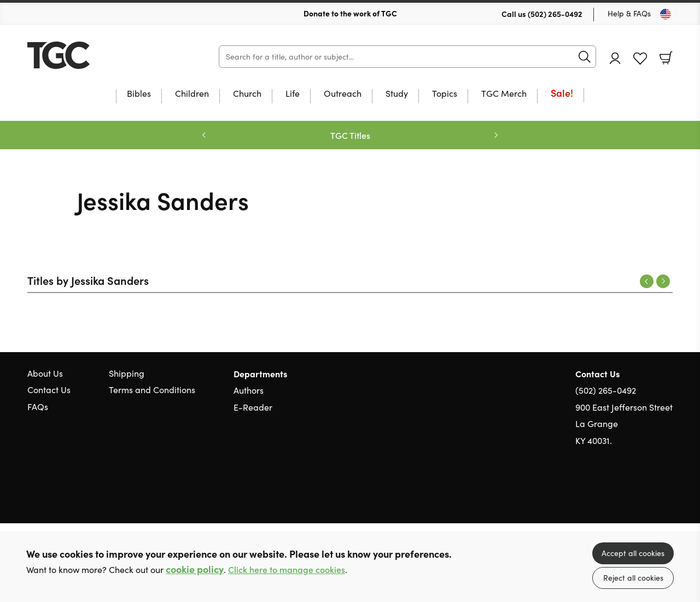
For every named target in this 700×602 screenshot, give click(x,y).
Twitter (627, 492)
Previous (647, 281)
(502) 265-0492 (555, 13)
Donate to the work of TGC (350, 13)
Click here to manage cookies (286, 569)
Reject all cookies (633, 577)
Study (397, 94)
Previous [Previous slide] (204, 135)
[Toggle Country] (665, 14)
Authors (249, 390)
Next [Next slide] (496, 135)
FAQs (37, 406)
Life (292, 94)
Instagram (667, 492)
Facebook (648, 493)
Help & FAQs (629, 13)
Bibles (139, 94)
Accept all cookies (633, 553)
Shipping (126, 373)
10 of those (95, 55)
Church (247, 94)
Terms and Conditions (152, 389)
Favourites (640, 58)
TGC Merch (504, 94)
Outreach (342, 94)
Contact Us (49, 389)
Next (663, 281)
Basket (666, 58)
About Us (45, 373)
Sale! (562, 94)
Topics (444, 94)
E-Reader (253, 407)
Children (192, 94)
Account (615, 58)
